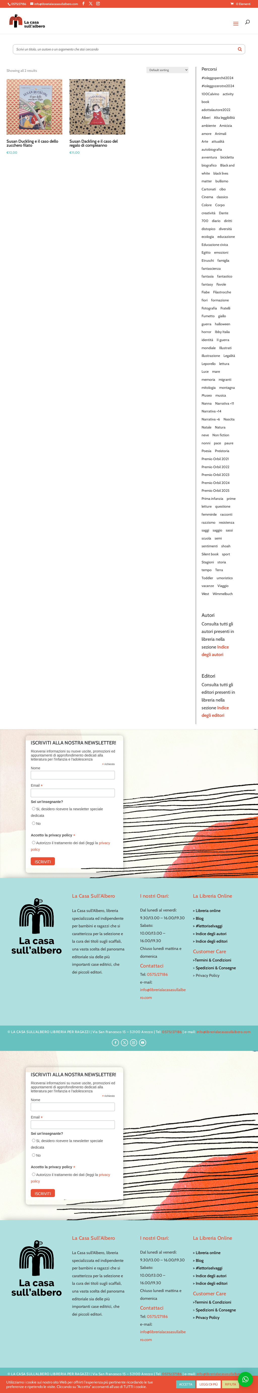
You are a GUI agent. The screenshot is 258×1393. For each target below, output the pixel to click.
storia (221, 562)
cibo (222, 189)
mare (216, 371)
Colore (207, 205)
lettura (224, 363)
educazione (226, 236)
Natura (220, 427)
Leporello (209, 363)
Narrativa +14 (211, 411)
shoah (226, 546)
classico (222, 197)
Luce (205, 371)
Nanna (207, 403)
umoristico (225, 578)
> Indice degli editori (210, 941)
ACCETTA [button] (185, 1384)
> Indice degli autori (210, 933)
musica (220, 395)
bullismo (221, 181)
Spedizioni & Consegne (216, 968)
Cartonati (209, 189)
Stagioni (208, 562)
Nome (35, 768)
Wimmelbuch (223, 594)
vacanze (208, 585)
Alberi (206, 117)
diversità (225, 229)
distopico (208, 229)
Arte (205, 141)
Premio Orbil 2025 (216, 490)
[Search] (240, 49)
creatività (208, 213)
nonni (206, 443)
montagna (227, 387)
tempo (207, 570)
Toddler (207, 578)
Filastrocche (222, 292)
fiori (205, 300)
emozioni (221, 252)
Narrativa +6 (211, 419)
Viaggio (223, 585)
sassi (229, 530)
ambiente (209, 125)
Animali (220, 133)
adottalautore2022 (216, 110)
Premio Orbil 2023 (216, 474)
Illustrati (225, 348)
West (205, 594)
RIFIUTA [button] (230, 1384)
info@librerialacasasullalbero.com (224, 1032)
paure (228, 443)
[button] (245, 1379)
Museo (207, 395)
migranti (225, 379)
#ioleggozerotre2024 (218, 86)
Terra (219, 570)
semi (218, 538)
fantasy (207, 284)
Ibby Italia (222, 332)
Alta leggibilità (224, 117)
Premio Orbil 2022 (215, 467)
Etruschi (208, 260)
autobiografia (212, 149)
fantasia (208, 276)
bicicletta (227, 157)
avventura (209, 157)
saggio (217, 530)
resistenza (226, 522)
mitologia (209, 387)
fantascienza (211, 268)
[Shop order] (167, 70)
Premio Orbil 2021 (215, 459)
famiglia (223, 260)
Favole (221, 284)
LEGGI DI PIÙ (209, 1384)
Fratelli (225, 308)
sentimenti (210, 546)
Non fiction (220, 435)
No (38, 824)
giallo (222, 316)
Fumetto (208, 316)
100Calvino (210, 94)
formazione (220, 300)
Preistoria (222, 451)
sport (226, 554)
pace (217, 443)
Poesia (206, 451)
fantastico (224, 276)
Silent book (210, 554)
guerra (206, 324)
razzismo (208, 522)
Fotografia (209, 308)
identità (207, 340)
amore (206, 133)
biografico (209, 165)
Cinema (207, 197)
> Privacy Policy (206, 1317)
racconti (226, 514)
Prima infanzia (212, 498)
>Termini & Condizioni (212, 960)
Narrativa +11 (224, 403)
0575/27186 (157, 974)
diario (216, 221)
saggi (205, 530)
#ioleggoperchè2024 (217, 78)
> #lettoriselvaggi (207, 926)
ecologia (208, 236)
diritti (228, 221)
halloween (222, 324)
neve (205, 435)
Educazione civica (215, 244)
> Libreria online (206, 910)
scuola (206, 538)
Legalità (229, 355)
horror (206, 332)
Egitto (206, 252)
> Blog (198, 918)
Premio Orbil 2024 (216, 482)
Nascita (229, 419)
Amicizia (225, 125)
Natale (206, 427)
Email (37, 785)
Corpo (220, 205)
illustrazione (211, 355)
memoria (208, 379)
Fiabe (206, 292)
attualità (218, 141)
